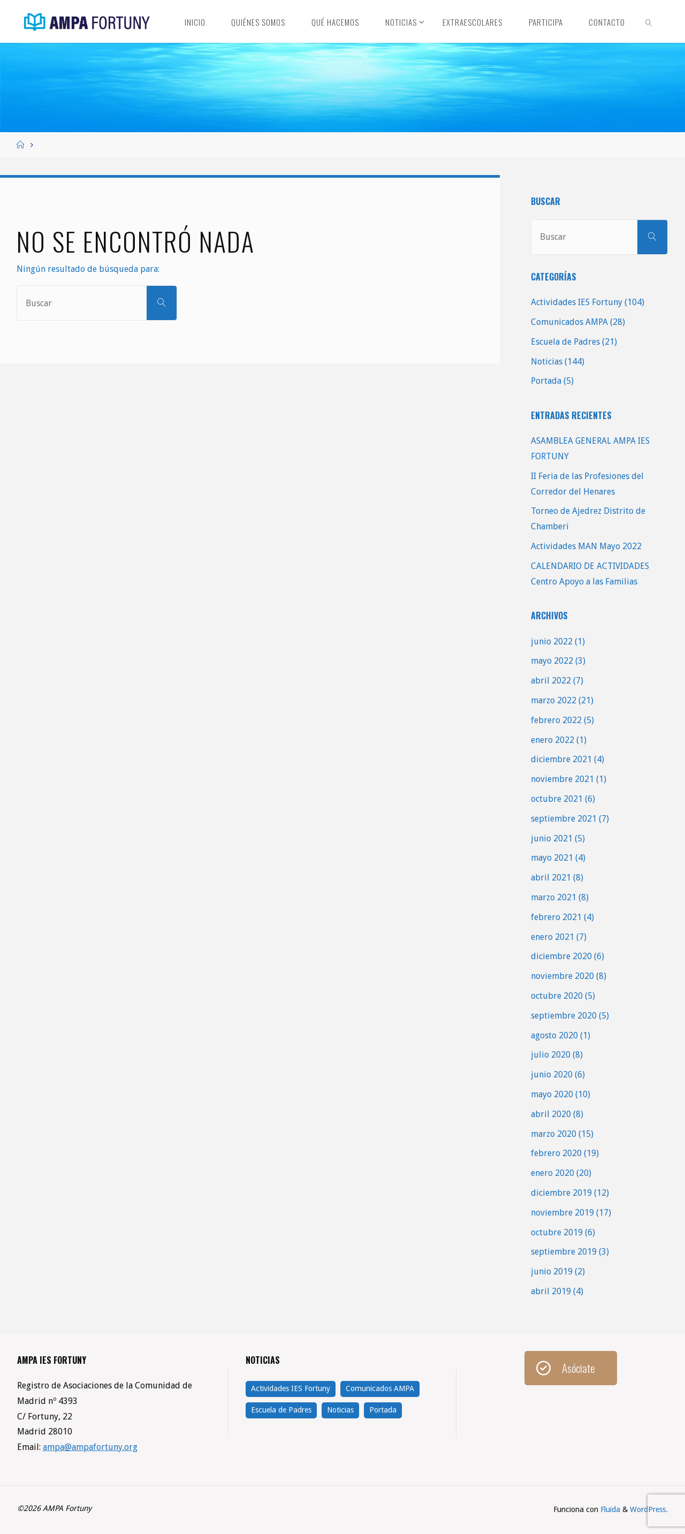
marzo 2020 (553, 1134)
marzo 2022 (553, 700)
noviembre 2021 (562, 779)
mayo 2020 (552, 1094)
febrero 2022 (556, 720)
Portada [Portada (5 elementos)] (383, 1410)
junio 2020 (552, 1074)
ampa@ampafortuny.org (90, 1447)
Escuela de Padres (565, 342)
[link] (649, 21)
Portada (546, 381)
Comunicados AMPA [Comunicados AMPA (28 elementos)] (380, 1388)
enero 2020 (552, 1173)
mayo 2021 (552, 858)
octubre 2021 (557, 799)
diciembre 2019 (561, 1193)
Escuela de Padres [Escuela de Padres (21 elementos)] (281, 1410)
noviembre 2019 (562, 1213)
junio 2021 (552, 838)
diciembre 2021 (561, 759)
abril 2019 (551, 1291)
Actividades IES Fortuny (576, 302)
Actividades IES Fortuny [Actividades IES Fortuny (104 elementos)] (290, 1388)
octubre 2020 (557, 996)
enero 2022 (552, 740)
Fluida (609, 1509)
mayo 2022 (552, 661)
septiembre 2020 (564, 1016)
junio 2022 (552, 641)
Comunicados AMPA (569, 322)
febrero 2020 (556, 1153)
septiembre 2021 (564, 819)
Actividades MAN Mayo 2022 (586, 546)
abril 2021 (551, 877)
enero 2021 (552, 937)
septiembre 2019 (564, 1252)
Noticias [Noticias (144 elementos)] (340, 1410)
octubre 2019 (557, 1232)
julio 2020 (550, 1055)
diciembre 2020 (561, 956)
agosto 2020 (554, 1035)
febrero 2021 (556, 917)
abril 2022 (551, 680)
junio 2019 (552, 1271)
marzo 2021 (553, 897)
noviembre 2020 (562, 976)
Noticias (546, 361)
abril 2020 (551, 1114)
